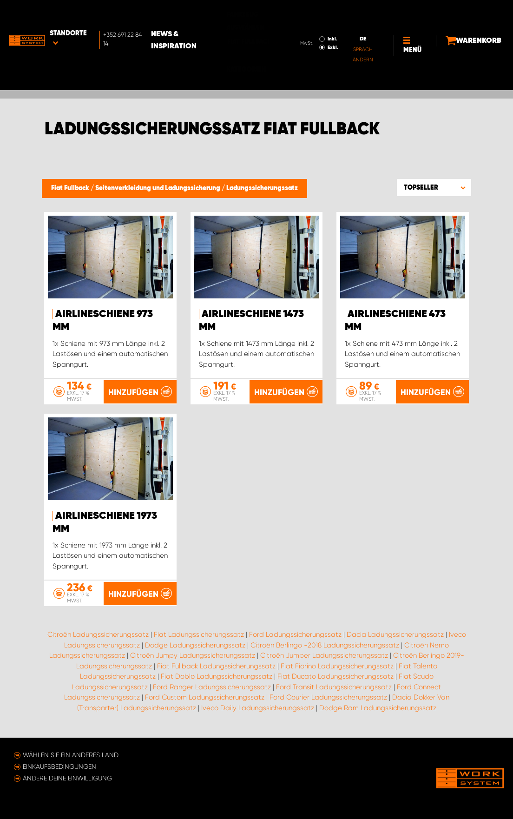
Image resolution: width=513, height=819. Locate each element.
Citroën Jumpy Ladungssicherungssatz (192, 655)
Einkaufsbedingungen (59, 766)
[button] (434, 187)
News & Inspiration (205, 14)
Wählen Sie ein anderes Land (70, 755)
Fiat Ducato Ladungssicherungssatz (335, 676)
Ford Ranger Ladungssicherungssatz (212, 687)
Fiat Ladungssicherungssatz (199, 634)
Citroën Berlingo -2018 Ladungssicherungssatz (324, 645)
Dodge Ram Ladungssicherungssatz (377, 708)
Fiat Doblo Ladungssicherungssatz (216, 676)
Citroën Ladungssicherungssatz (98, 634)
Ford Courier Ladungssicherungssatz (328, 697)
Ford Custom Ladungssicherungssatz (204, 697)
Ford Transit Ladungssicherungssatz (334, 687)
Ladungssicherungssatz (262, 188)
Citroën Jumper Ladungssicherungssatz (324, 655)
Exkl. (306, 21)
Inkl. (306, 13)
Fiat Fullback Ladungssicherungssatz (216, 666)
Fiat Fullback (71, 188)
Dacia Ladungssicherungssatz (395, 634)
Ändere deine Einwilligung (67, 778)
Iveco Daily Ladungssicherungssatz (257, 708)
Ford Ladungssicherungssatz (295, 634)
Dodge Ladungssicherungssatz (195, 645)
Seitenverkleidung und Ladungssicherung (158, 188)
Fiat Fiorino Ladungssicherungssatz (337, 666)
